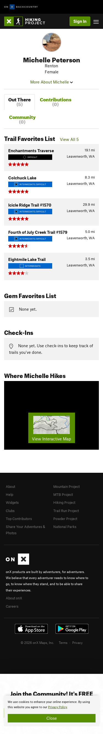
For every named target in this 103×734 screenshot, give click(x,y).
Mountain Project (66, 486)
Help (9, 494)
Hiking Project (64, 502)
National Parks (64, 526)
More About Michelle (51, 81)
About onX (14, 598)
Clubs (10, 510)
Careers (12, 606)
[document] (51, 710)
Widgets (12, 502)
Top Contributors (19, 518)
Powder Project (65, 518)
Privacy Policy (57, 707)
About (10, 486)
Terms (63, 642)
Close (51, 718)
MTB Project (63, 494)
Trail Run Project (66, 510)
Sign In (80, 21)
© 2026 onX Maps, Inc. (37, 642)
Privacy (77, 642)
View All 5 (69, 139)
